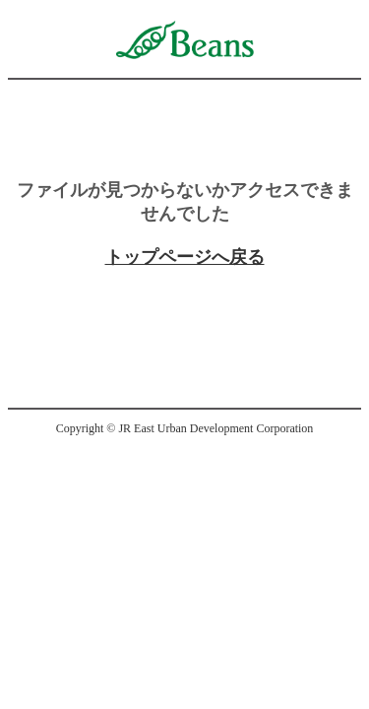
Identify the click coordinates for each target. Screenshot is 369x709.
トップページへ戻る (185, 257)
